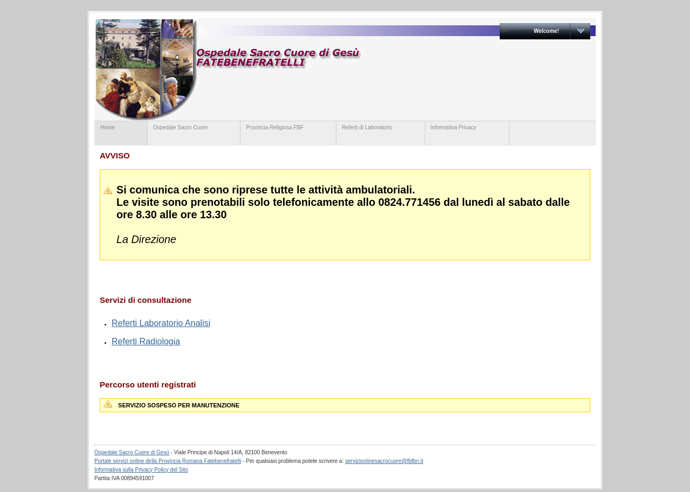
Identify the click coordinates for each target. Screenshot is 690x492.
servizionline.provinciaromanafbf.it (303, 68)
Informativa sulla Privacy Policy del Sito (141, 470)
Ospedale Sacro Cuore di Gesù (131, 452)
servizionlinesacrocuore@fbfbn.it (384, 461)
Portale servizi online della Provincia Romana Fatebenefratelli (167, 461)
